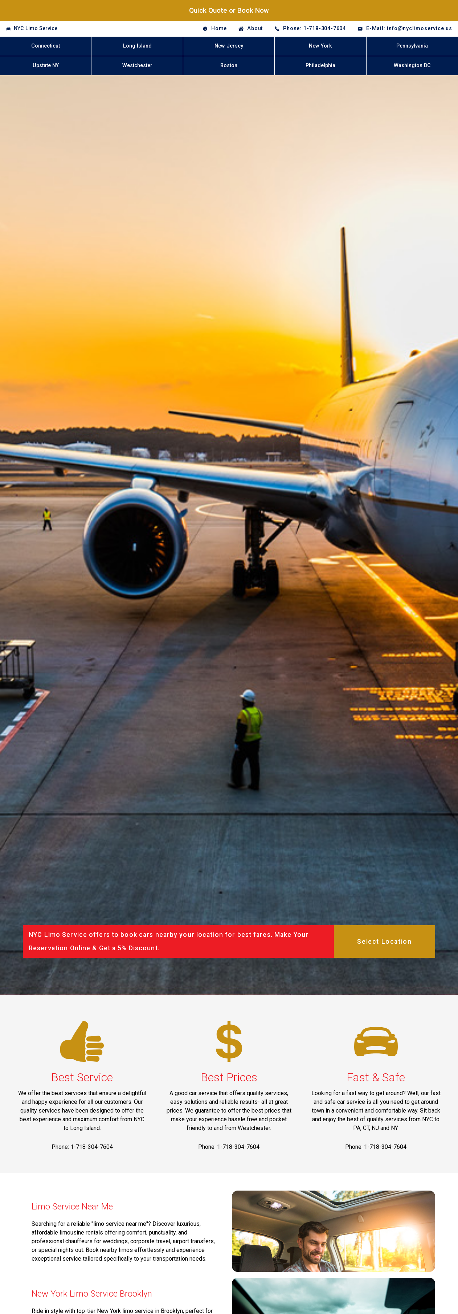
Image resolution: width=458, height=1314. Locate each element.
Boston (228, 65)
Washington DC (412, 65)
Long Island (137, 46)
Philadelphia (320, 65)
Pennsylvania (412, 46)
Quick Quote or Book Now (229, 10)
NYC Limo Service (35, 28)
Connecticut (45, 46)
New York (320, 46)
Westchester (137, 65)
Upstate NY (46, 65)
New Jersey (228, 46)
